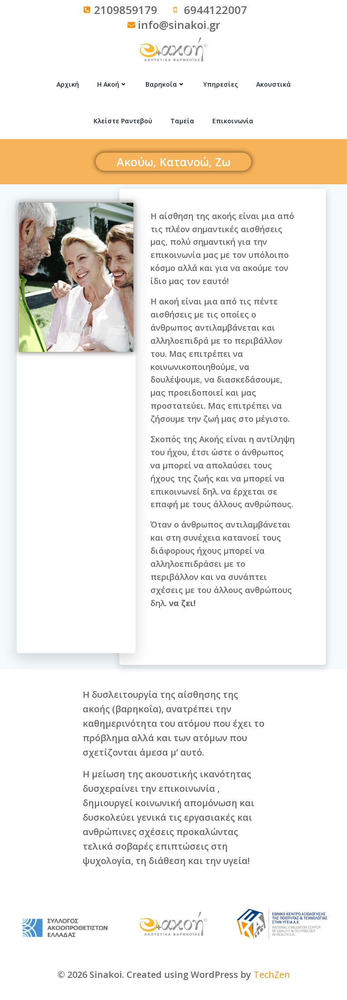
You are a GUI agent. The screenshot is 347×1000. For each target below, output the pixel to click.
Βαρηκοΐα (165, 84)
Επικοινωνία (232, 121)
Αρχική (67, 84)
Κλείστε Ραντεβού (123, 121)
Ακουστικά (273, 84)
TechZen (271, 974)
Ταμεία (182, 121)
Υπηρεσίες (220, 84)
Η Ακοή (112, 84)
